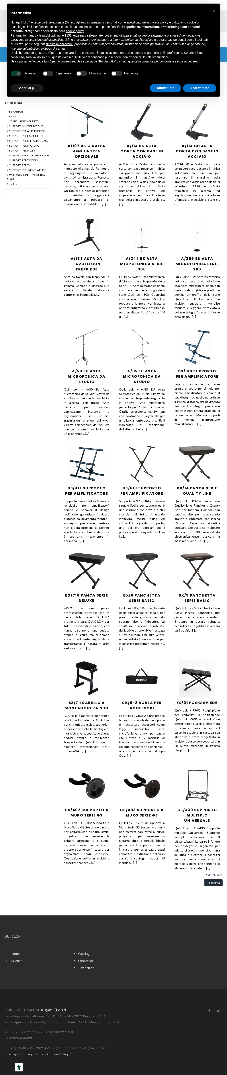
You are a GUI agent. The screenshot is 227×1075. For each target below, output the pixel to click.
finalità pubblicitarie (59, 44)
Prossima (213, 882)
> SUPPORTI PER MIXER (21, 150)
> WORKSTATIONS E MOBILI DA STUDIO (26, 177)
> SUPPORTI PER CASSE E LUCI (25, 136)
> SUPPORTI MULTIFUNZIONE (25, 126)
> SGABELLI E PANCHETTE (22, 121)
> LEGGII (12, 116)
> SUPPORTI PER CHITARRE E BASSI (28, 140)
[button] (214, 10)
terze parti (79, 35)
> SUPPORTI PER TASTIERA (23, 160)
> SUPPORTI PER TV (18, 165)
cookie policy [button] (75, 31)
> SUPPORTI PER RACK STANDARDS (28, 155)
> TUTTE (12, 183)
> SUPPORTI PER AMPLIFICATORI (26, 131)
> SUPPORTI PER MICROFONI (24, 145)
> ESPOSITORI (15, 111)
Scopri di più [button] (27, 88)
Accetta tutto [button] (199, 88)
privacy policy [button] (159, 22)
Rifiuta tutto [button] (165, 88)
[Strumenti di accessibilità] (19, 1067)
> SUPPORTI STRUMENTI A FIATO (27, 170)
